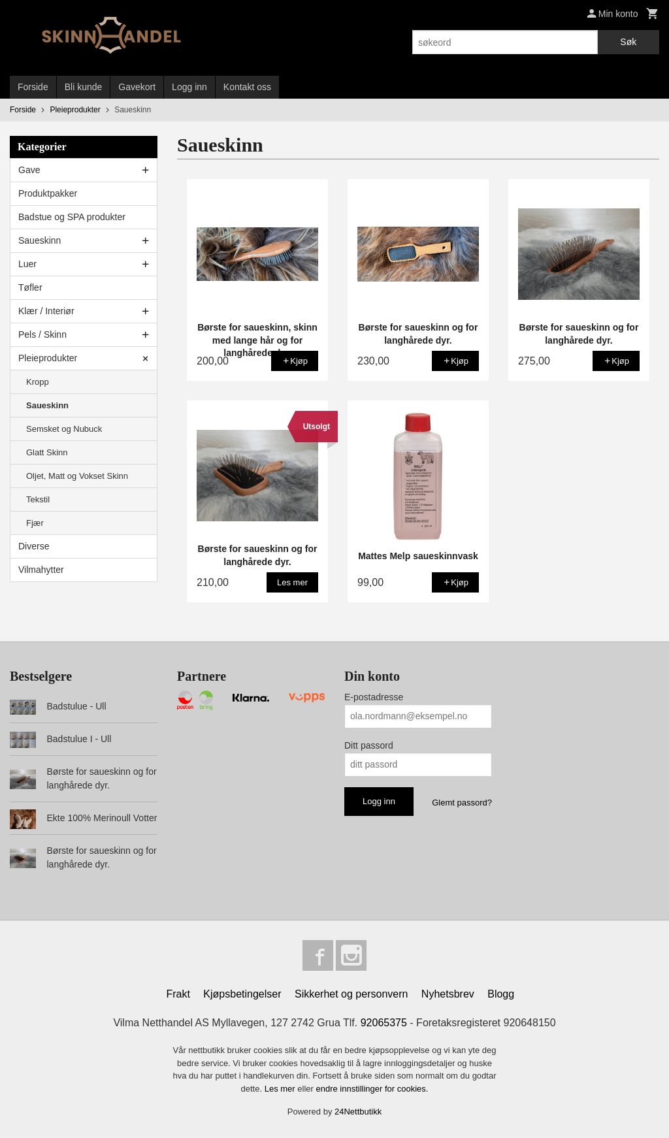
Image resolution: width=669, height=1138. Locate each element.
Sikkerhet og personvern (351, 994)
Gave (29, 170)
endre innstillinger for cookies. (372, 1089)
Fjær (35, 523)
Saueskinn (39, 240)
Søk (628, 42)
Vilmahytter (41, 569)
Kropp (37, 382)
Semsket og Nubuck (64, 429)
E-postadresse (373, 697)
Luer (27, 264)
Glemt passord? (462, 802)
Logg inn (189, 87)
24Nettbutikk (358, 1112)
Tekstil (38, 499)
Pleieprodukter (47, 358)
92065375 (384, 1023)
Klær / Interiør (46, 311)
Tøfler (30, 287)
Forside (33, 87)
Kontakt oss (247, 87)
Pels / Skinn (42, 334)
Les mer (281, 1089)
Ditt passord (368, 745)
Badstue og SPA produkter (71, 217)
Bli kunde (84, 87)
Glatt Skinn (47, 452)
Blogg (500, 994)
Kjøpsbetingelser (242, 994)
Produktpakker (47, 193)
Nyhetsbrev (447, 994)
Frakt (177, 994)
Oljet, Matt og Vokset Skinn (77, 476)
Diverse (33, 546)
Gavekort (136, 87)
